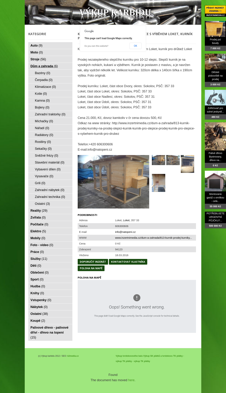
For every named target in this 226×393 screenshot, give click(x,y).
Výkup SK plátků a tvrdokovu (158, 356)
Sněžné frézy (46, 155)
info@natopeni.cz (125, 231)
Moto (37, 52)
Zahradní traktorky (50, 114)
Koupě (38, 320)
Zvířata (38, 217)
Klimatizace (45, 87)
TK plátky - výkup (131, 361)
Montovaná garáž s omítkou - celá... (215, 197)
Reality (39, 210)
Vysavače (44, 176)
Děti (36, 265)
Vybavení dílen (48, 169)
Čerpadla (44, 80)
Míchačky (44, 121)
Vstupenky (41, 300)
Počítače (39, 224)
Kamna (42, 100)
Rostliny (43, 142)
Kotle (41, 93)
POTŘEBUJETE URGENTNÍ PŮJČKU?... (216, 217)
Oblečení (40, 272)
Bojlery (42, 107)
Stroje (38, 59)
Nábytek (39, 307)
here (131, 380)
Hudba (38, 286)
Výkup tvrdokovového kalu (129, 356)
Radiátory (44, 135)
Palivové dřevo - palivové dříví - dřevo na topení (50, 332)
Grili (40, 183)
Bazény (42, 73)
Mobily (38, 238)
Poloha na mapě (91, 268)
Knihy (37, 293)
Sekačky (43, 148)
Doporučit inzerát (93, 261)
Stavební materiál (49, 162)
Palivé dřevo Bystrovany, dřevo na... (215, 157)
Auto (37, 45)
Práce (37, 252)
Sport (37, 279)
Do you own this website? (96, 46)
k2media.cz (73, 356)
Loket (126, 220)
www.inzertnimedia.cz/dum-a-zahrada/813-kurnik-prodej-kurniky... (153, 237)
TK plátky (145, 361)
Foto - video (42, 245)
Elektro (38, 231)
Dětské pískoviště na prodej (215, 76)
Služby (39, 259)
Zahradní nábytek (49, 190)
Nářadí (42, 128)
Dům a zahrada (44, 66)
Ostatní (42, 203)
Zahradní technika (50, 197)
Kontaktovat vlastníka (128, 261)
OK (135, 45)
